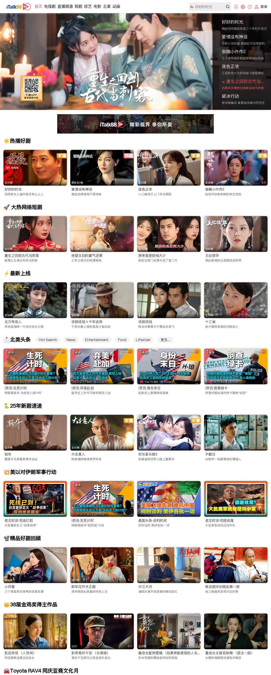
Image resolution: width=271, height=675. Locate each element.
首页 (38, 6)
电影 (97, 6)
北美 (107, 6)
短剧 (78, 6)
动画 (116, 6)
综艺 (88, 6)
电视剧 (50, 6)
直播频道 (65, 6)
